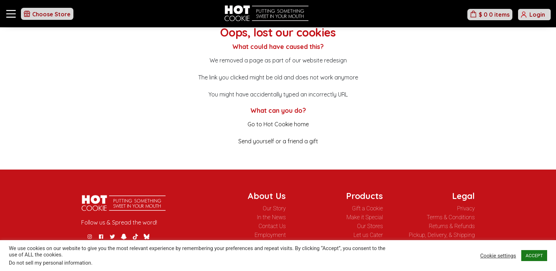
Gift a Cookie (367, 208)
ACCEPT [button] (534, 255)
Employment (270, 235)
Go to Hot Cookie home (278, 124)
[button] (47, 14)
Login (537, 14)
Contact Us (272, 226)
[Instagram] (90, 236)
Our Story (274, 208)
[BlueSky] (146, 236)
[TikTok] (135, 236)
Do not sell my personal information (50, 263)
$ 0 (494, 14)
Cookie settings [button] (498, 256)
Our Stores (370, 226)
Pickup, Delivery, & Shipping (442, 235)
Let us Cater (368, 235)
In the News (271, 217)
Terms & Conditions (451, 217)
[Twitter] (112, 236)
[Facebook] (101, 236)
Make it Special (364, 217)
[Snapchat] (124, 236)
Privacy (466, 208)
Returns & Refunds (452, 226)
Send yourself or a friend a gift (278, 141)
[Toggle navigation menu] (11, 14)
